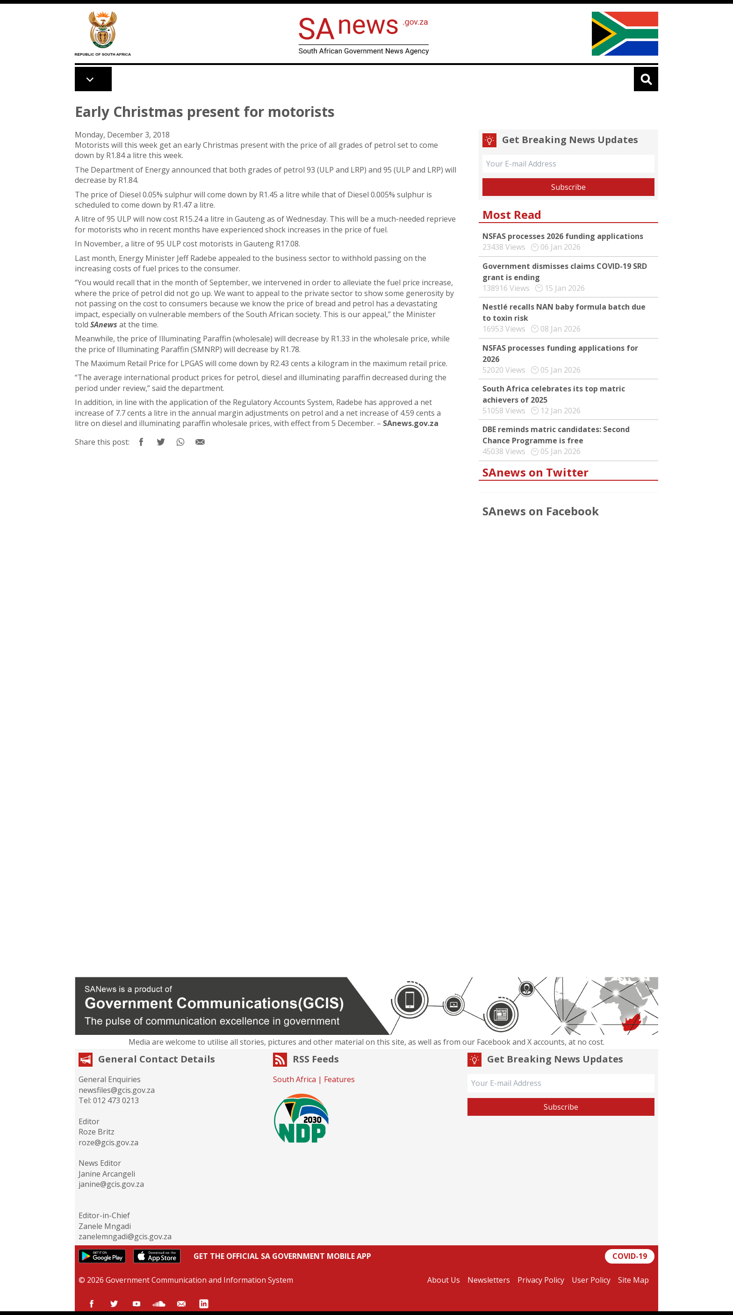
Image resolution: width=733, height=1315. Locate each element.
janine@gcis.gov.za (111, 1184)
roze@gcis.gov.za (108, 1142)
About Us (443, 1280)
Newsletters (488, 1280)
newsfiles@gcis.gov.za (117, 1090)
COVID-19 (629, 1256)
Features (339, 1079)
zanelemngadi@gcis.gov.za (125, 1236)
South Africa (294, 1079)
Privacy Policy (540, 1280)
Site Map (633, 1280)
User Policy (591, 1280)
